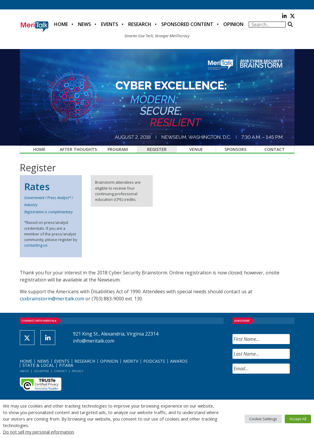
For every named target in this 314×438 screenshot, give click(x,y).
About (24, 371)
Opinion (233, 24)
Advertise (41, 371)
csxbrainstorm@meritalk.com (52, 298)
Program (118, 149)
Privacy (77, 371)
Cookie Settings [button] (263, 418)
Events (109, 24)
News (84, 24)
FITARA (66, 365)
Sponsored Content (187, 24)
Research (139, 24)
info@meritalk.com (93, 341)
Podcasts (154, 361)
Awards (179, 361)
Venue (196, 149)
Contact (274, 149)
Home (61, 24)
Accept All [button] (297, 418)
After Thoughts (78, 149)
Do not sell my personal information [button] (38, 432)
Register (157, 149)
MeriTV (130, 361)
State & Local (38, 365)
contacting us (36, 245)
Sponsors (235, 149)
